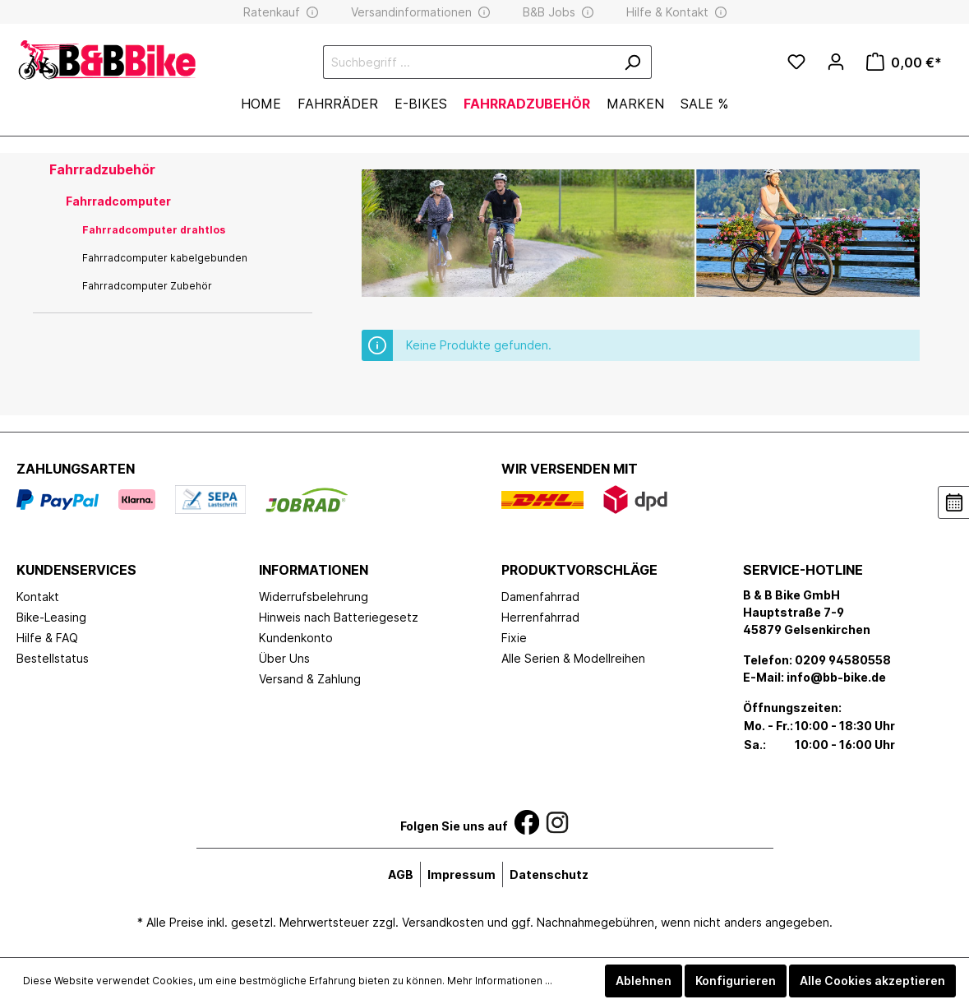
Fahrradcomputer (118, 201)
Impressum (461, 874)
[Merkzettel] (796, 62)
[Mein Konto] (836, 61)
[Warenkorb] (904, 62)
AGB (400, 874)
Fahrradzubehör (102, 169)
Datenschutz (549, 874)
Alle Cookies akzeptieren (872, 981)
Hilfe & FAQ (47, 638)
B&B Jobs (549, 12)
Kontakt (37, 597)
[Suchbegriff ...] (468, 62)
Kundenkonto (296, 638)
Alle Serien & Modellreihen (573, 658)
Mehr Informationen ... (499, 980)
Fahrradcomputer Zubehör (147, 286)
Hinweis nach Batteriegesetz (338, 617)
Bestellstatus (52, 658)
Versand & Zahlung (310, 679)
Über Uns (284, 658)
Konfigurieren (735, 981)
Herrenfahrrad (540, 617)
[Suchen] (632, 62)
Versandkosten (443, 922)
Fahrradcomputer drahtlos (153, 230)
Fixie (514, 638)
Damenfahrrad (540, 597)
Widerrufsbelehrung (313, 597)
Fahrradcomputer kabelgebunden (164, 258)
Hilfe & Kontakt (667, 12)
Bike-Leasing (51, 617)
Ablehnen (643, 981)
